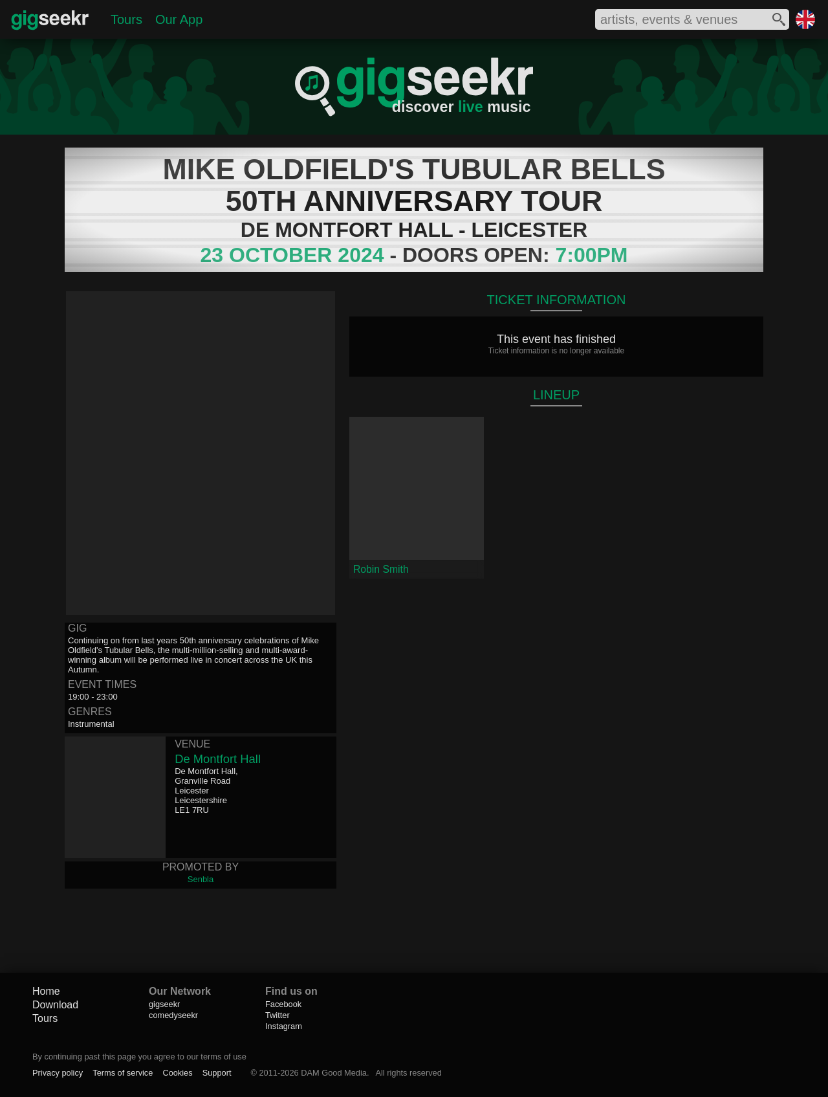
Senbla (200, 879)
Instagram (283, 1026)
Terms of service (123, 1073)
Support (217, 1073)
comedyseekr (173, 1015)
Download (55, 1004)
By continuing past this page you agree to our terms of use (139, 1056)
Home (46, 991)
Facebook (283, 1004)
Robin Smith (381, 569)
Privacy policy (57, 1073)
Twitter (277, 1015)
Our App (178, 19)
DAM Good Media (334, 1073)
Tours (126, 19)
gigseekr (164, 1004)
